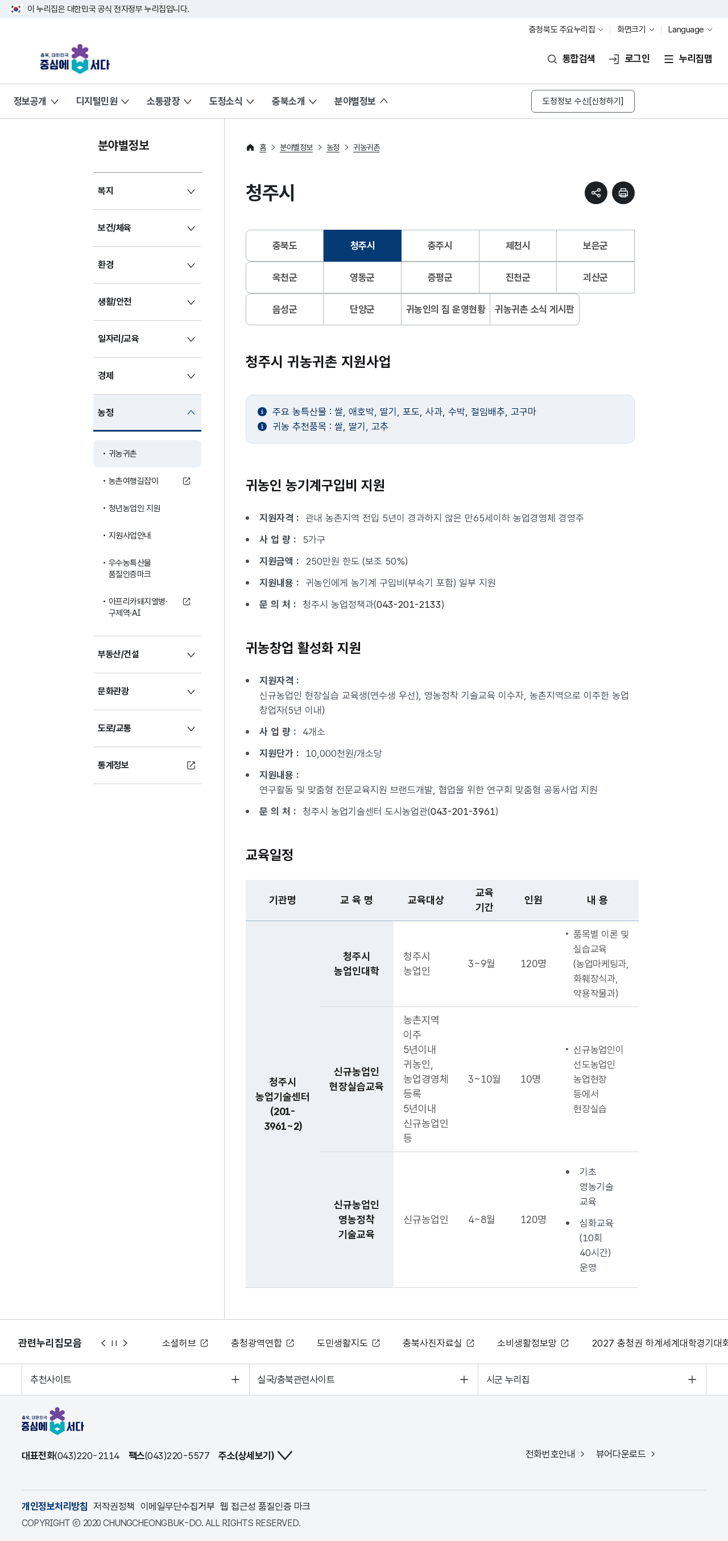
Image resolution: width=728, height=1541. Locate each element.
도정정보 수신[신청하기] (583, 101)
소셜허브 (179, 1343)
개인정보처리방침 (55, 1506)
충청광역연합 (256, 1343)
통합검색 (578, 58)
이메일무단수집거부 (177, 1506)
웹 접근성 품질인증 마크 (265, 1506)
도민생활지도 (342, 1343)
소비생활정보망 (527, 1343)
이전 (103, 1343)
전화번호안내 (551, 1454)
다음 (125, 1343)
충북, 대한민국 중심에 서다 (79, 58)
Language (686, 29)
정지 (114, 1343)
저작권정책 (113, 1506)
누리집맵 (695, 58)
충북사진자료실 (432, 1343)
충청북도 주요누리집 (562, 29)
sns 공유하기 (596, 192)
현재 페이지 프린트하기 (623, 192)
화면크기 (631, 29)
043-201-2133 (409, 604)
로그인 (637, 58)
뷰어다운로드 (621, 1454)
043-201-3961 (463, 811)
